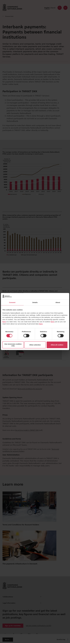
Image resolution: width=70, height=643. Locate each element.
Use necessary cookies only (13, 345)
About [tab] (58, 302)
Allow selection (35, 345)
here (4, 321)
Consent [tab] (12, 302)
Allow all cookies (57, 345)
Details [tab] (35, 302)
